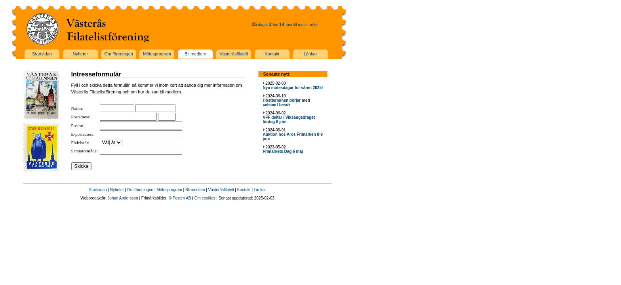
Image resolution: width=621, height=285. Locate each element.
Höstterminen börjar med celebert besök (286, 102)
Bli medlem (195, 190)
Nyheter (117, 190)
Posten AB (182, 198)
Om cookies (204, 198)
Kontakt (244, 190)
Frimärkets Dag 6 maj (283, 151)
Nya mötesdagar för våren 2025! (293, 88)
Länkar (260, 190)
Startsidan (98, 190)
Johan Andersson (122, 198)
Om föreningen (140, 190)
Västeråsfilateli (221, 190)
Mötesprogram (169, 190)
